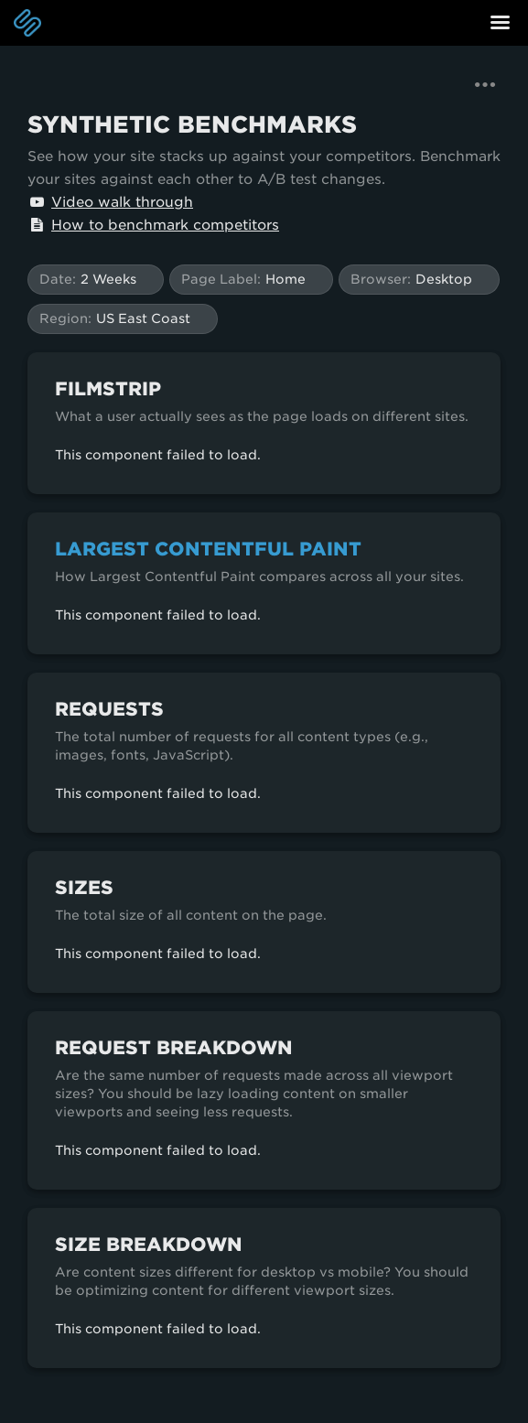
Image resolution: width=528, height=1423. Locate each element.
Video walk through (110, 202)
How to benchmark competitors (153, 225)
